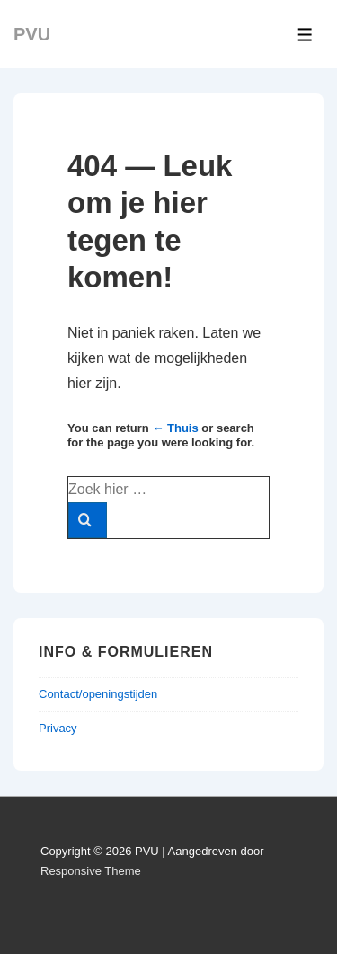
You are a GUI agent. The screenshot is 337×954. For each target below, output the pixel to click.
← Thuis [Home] (175, 428)
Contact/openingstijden (98, 694)
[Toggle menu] (305, 34)
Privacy (58, 728)
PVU (31, 34)
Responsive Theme (90, 871)
